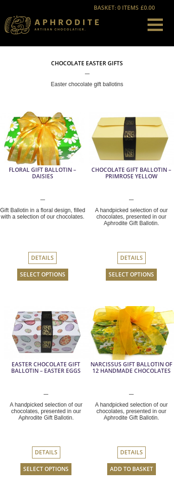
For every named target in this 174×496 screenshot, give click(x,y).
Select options (42, 274)
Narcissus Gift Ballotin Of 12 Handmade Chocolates (131, 367)
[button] (155, 24)
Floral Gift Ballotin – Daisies (42, 173)
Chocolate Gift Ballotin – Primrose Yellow (131, 173)
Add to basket (131, 469)
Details (42, 258)
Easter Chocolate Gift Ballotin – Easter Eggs (46, 367)
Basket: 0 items (124, 8)
